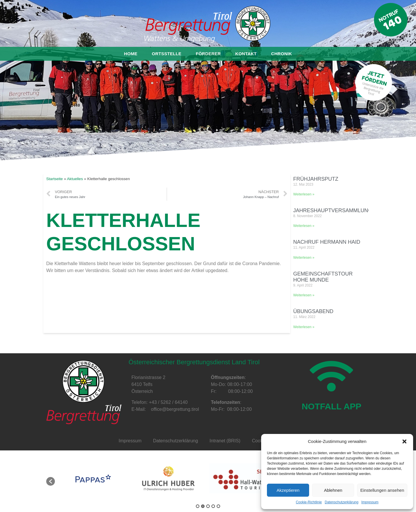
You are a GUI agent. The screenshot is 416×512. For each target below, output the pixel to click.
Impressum (369, 502)
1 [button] (197, 506)
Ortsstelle (166, 53)
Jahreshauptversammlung (332, 210)
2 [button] (203, 506)
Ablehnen (333, 490)
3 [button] (208, 506)
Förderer (208, 53)
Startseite (54, 179)
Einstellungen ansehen (382, 490)
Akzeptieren (287, 490)
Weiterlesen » (303, 194)
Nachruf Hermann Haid (326, 242)
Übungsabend (313, 311)
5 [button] (218, 506)
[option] (93, 478)
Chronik (281, 53)
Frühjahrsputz (315, 179)
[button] (404, 441)
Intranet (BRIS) (224, 440)
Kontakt (246, 53)
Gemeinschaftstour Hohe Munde (323, 277)
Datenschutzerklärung (342, 502)
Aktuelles (75, 179)
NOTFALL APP (331, 410)
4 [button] (213, 506)
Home (130, 53)
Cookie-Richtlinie (309, 502)
